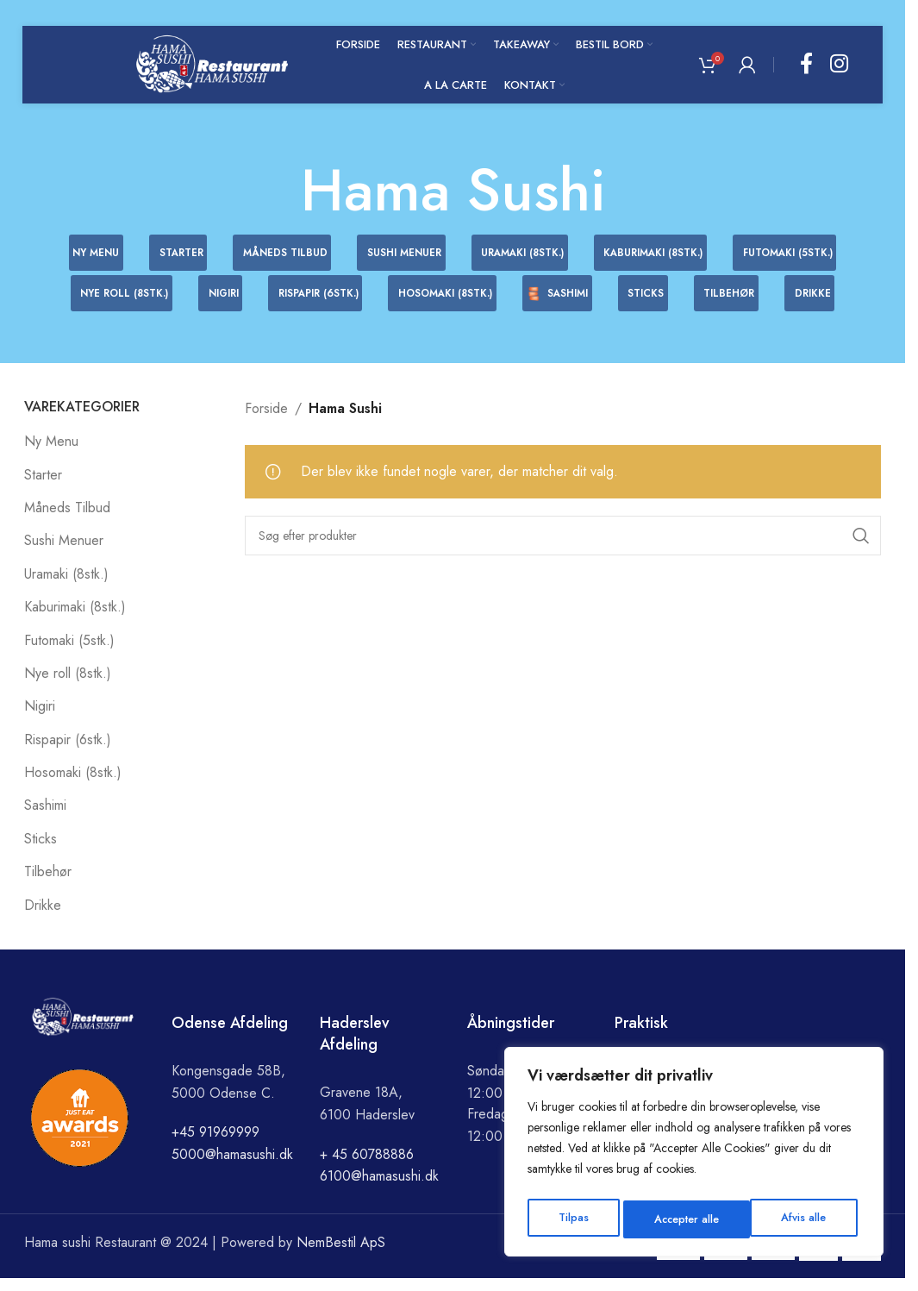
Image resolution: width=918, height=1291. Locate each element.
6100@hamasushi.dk (379, 1189)
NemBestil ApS (341, 1255)
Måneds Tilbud (67, 520)
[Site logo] (212, 63)
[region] (694, 1156)
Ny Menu (51, 454)
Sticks (40, 852)
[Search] (563, 548)
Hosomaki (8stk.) (73, 785)
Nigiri (39, 719)
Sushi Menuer (63, 554)
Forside (266, 421)
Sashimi (45, 819)
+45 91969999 (215, 1146)
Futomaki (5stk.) (69, 653)
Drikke (42, 918)
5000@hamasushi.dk (232, 1167)
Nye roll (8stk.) (67, 686)
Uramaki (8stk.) (66, 587)
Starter (43, 488)
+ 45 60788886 (367, 1167)
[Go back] (279, 190)
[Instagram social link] (839, 65)
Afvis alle (673, 1219)
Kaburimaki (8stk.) (75, 620)
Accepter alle (796, 1219)
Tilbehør (48, 884)
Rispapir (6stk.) (67, 752)
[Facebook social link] (806, 65)
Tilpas (571, 1219)
